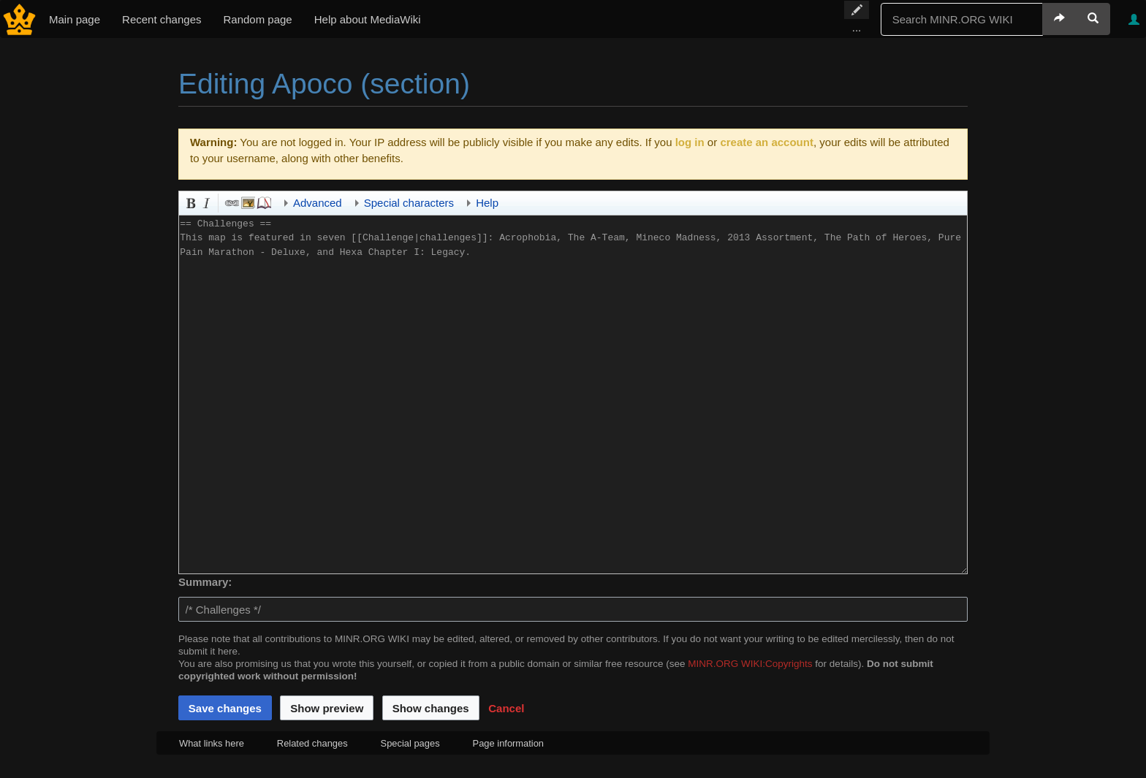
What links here (211, 743)
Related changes (312, 743)
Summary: (205, 582)
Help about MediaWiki (367, 19)
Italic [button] (205, 202)
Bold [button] (189, 202)
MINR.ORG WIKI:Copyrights (750, 663)
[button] (506, 707)
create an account (766, 142)
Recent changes (161, 19)
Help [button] (487, 203)
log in (690, 142)
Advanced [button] (317, 203)
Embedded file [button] (247, 202)
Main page (74, 19)
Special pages (410, 743)
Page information (508, 743)
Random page (257, 19)
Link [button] (231, 202)
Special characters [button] (409, 203)
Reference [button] (263, 202)
